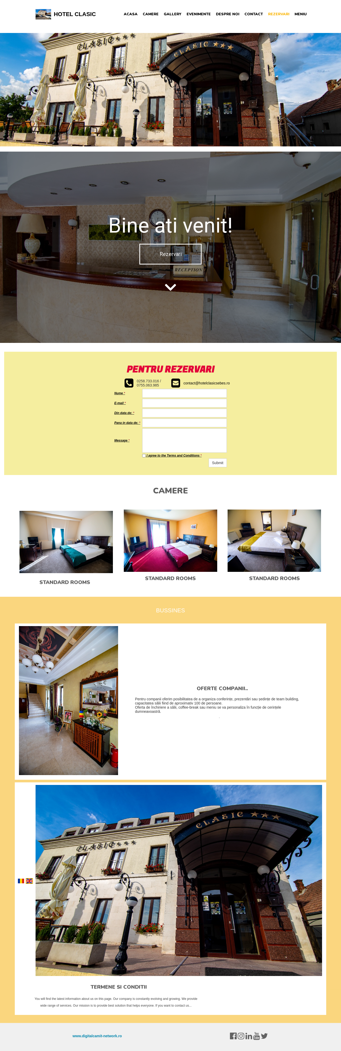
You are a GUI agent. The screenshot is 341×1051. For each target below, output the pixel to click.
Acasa (131, 14)
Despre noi (227, 14)
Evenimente (199, 14)
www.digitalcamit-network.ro (97, 1036)
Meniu (301, 14)
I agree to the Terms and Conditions (172, 455)
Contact (253, 14)
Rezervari (278, 14)
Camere (151, 14)
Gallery (172, 14)
